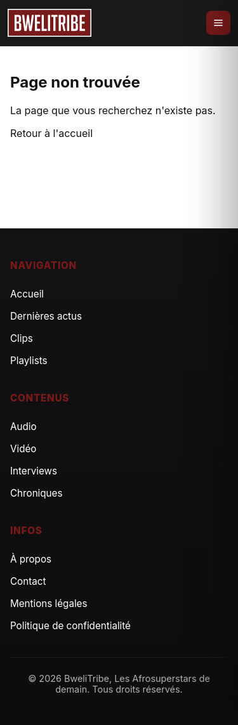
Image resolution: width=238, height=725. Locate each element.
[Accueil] (49, 23)
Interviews (33, 471)
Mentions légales (49, 604)
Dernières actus (46, 316)
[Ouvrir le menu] (218, 23)
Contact (28, 581)
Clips (21, 338)
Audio (23, 427)
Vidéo (23, 449)
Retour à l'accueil (51, 133)
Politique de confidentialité (70, 626)
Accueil (27, 294)
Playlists (29, 361)
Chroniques (36, 493)
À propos (30, 559)
